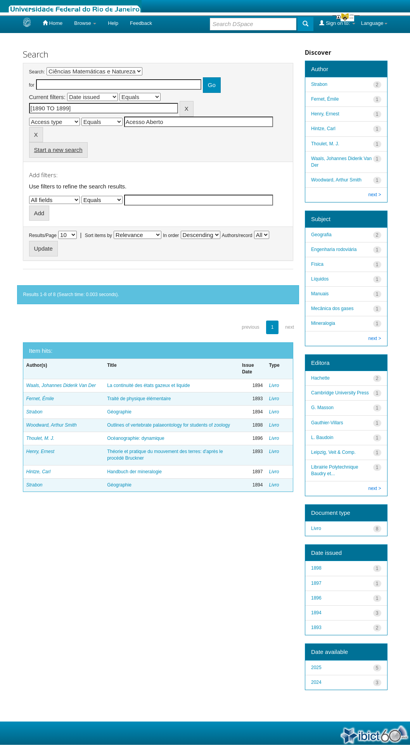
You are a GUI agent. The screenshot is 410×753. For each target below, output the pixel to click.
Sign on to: (337, 23)
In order (171, 235)
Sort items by (98, 235)
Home (52, 23)
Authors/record (237, 235)
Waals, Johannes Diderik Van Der (61, 385)
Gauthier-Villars (327, 422)
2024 (316, 682)
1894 (316, 612)
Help (113, 23)
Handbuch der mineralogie (134, 471)
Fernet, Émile (40, 398)
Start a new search (58, 149)
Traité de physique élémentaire (139, 398)
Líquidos (320, 279)
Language (374, 23)
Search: (37, 72)
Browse (85, 23)
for (32, 85)
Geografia (321, 234)
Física (317, 264)
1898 (316, 568)
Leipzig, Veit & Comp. (333, 452)
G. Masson (322, 407)
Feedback (141, 23)
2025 (316, 667)
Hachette (320, 378)
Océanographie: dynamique (135, 438)
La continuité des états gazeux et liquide (148, 385)
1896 (316, 598)
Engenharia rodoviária (333, 249)
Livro (274, 385)
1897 (316, 583)
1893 (316, 627)
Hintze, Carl (38, 471)
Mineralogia (323, 323)
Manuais (320, 293)
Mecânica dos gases (332, 308)
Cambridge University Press (340, 393)
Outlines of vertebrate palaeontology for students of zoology (168, 425)
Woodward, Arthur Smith (51, 425)
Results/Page (43, 235)
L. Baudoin (322, 437)
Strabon (34, 412)
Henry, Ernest (40, 451)
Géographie (119, 412)
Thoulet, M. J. (40, 438)
